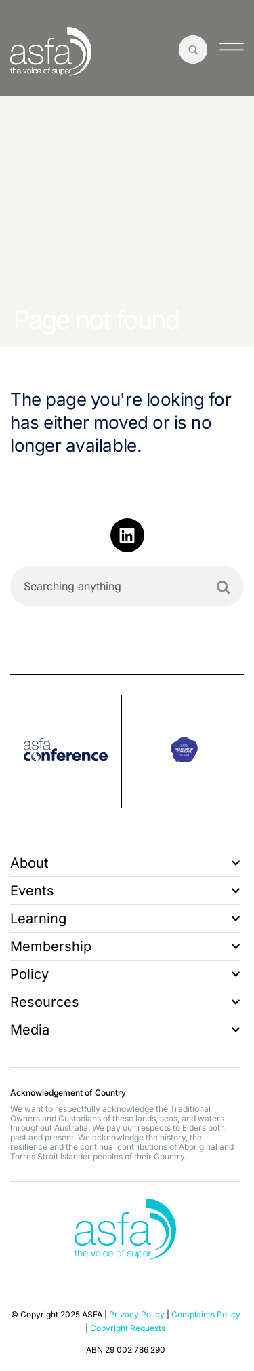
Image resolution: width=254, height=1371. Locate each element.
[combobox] (127, 586)
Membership (125, 946)
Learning (125, 918)
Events (125, 890)
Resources (125, 1001)
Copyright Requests (127, 1328)
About (125, 862)
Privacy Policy (137, 1314)
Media (125, 1029)
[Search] (223, 587)
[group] (66, 751)
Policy (125, 974)
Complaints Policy (205, 1314)
